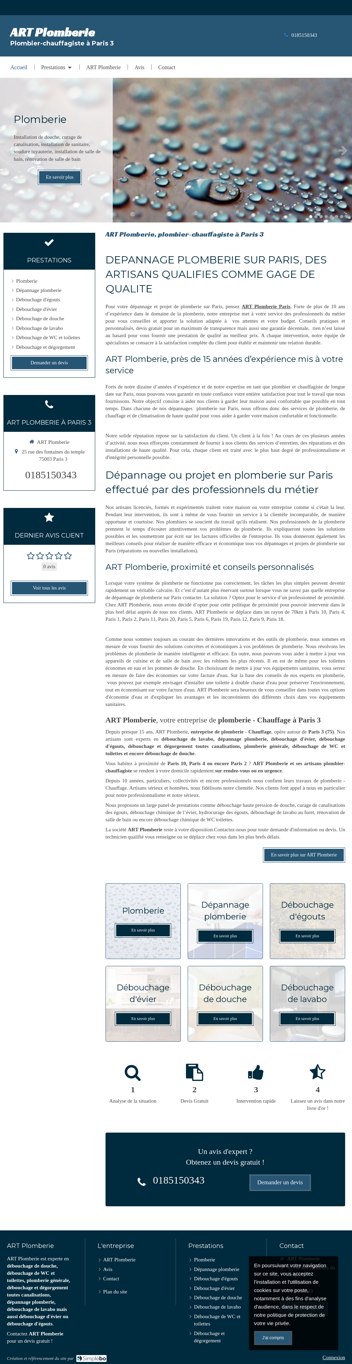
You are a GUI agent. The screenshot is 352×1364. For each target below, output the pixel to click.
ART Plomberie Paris (266, 306)
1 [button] (310, 216)
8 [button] (347, 216)
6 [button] (336, 216)
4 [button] (326, 216)
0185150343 (304, 35)
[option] (176, 150)
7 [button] (341, 216)
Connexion (333, 1357)
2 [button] (316, 216)
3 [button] (321, 216)
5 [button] (331, 216)
